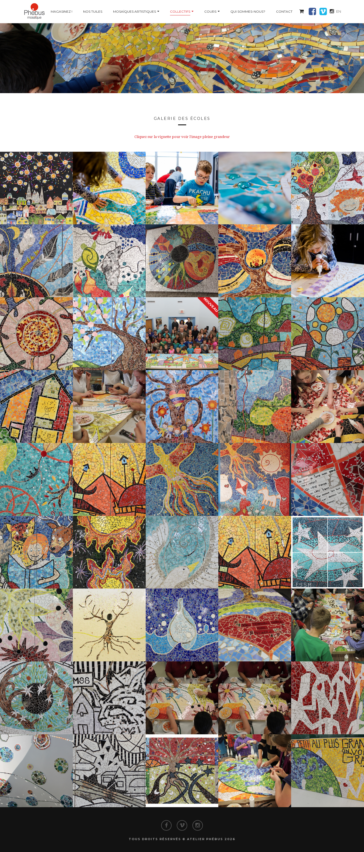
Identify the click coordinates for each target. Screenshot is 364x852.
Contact (284, 11)
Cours (210, 11)
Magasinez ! (61, 11)
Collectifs (180, 11)
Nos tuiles (92, 11)
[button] (301, 11)
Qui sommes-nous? (247, 11)
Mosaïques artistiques (134, 11)
